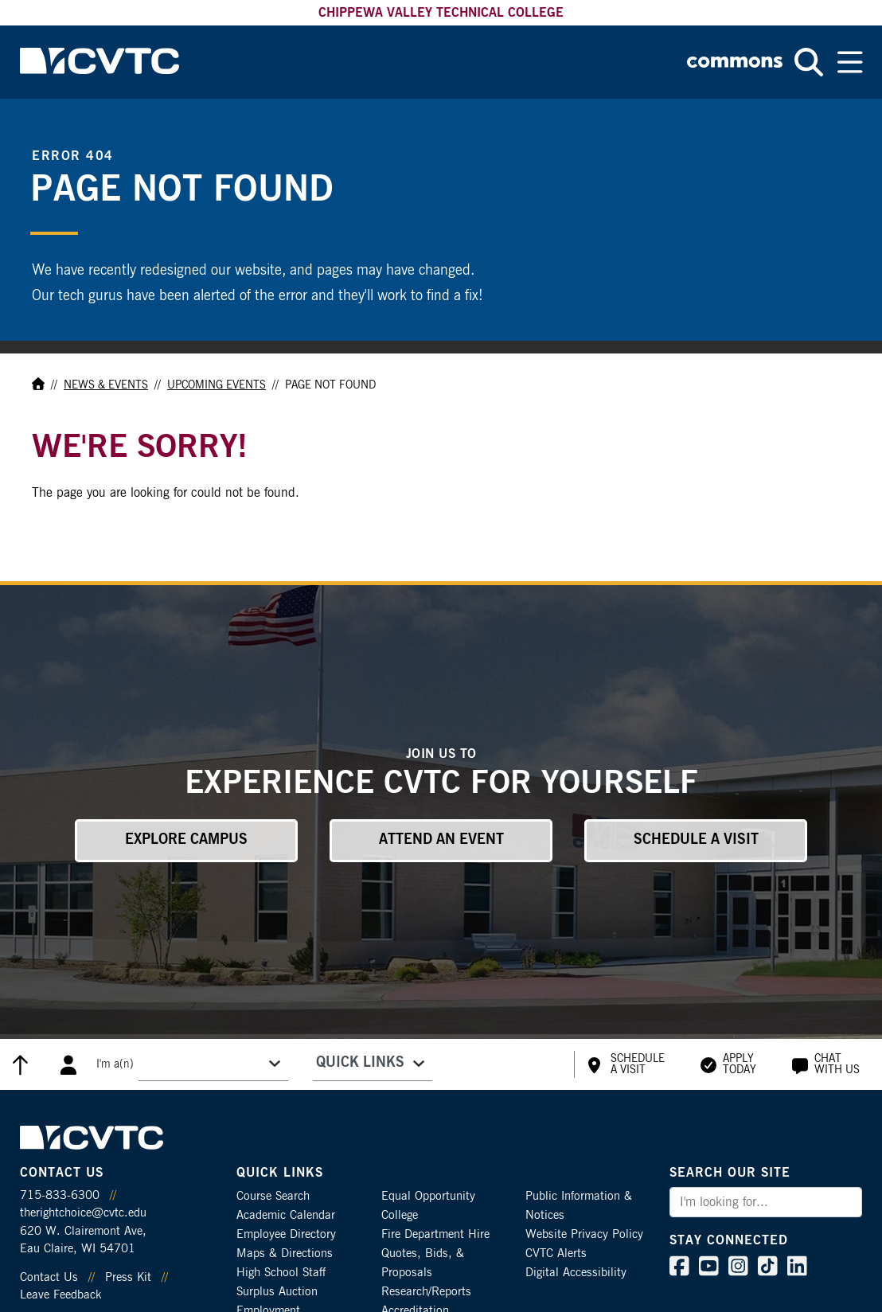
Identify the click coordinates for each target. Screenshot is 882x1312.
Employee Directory (286, 1234)
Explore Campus (186, 840)
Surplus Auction (277, 1292)
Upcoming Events (216, 385)
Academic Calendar (285, 1215)
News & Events (106, 385)
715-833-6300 (60, 1195)
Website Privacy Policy (584, 1234)
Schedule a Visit (696, 840)
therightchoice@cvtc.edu (83, 1213)
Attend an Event (441, 840)
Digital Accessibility (575, 1273)
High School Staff (281, 1273)
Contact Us (49, 1277)
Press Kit (128, 1277)
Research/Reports (426, 1292)
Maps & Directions (284, 1253)
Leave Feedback (60, 1295)
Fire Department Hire (435, 1234)
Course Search (273, 1196)
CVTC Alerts (556, 1253)
